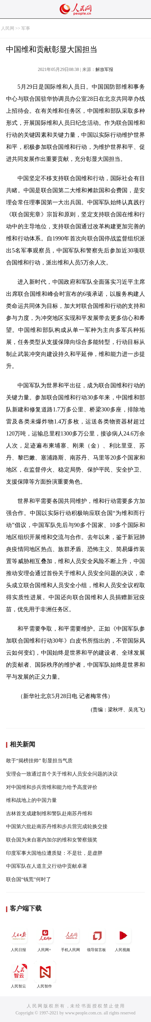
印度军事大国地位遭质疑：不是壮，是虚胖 (54, 853)
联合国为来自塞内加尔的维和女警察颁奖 (51, 839)
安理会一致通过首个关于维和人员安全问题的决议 (62, 774)
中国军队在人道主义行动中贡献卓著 (46, 866)
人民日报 (19, 938)
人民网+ (45, 938)
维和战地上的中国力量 (31, 800)
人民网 (7, 28)
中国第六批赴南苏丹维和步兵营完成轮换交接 (57, 826)
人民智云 (19, 974)
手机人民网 (71, 938)
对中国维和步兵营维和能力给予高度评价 (51, 787)
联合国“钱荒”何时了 (28, 879)
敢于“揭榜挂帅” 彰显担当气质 (39, 760)
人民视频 (123, 938)
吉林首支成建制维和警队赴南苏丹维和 (49, 813)
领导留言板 (97, 938)
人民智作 (45, 974)
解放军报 (104, 69)
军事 (25, 28)
